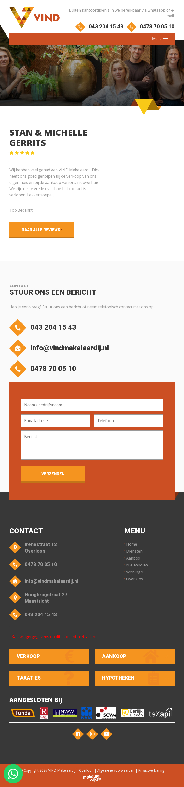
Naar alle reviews (40, 229)
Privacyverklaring (151, 770)
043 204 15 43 (100, 26)
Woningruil (136, 572)
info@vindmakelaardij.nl (60, 348)
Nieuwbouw (137, 565)
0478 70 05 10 (151, 26)
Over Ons (134, 579)
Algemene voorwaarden (115, 770)
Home (131, 544)
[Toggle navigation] (166, 38)
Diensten (134, 551)
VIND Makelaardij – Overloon (70, 770)
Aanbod (133, 558)
